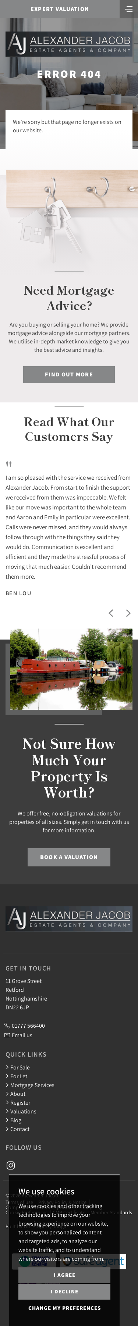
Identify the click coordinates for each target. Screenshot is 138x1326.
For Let (16, 1076)
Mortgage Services (30, 1085)
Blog (13, 1120)
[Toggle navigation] (128, 8)
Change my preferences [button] (64, 1307)
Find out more (69, 374)
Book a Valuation (69, 857)
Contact (17, 1128)
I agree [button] (64, 1274)
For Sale (18, 1067)
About (15, 1093)
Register (18, 1102)
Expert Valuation (60, 9)
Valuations (21, 1111)
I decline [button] (64, 1291)
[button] (110, 613)
